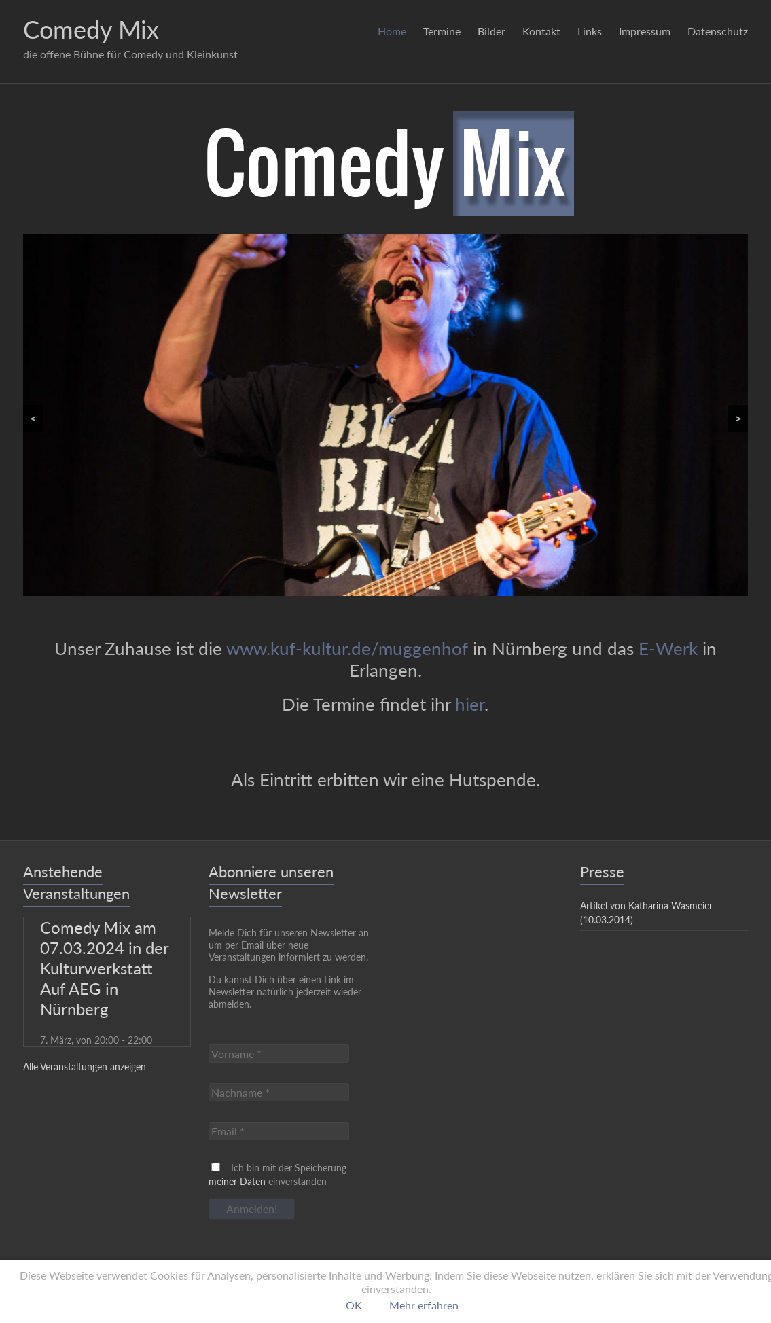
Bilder (491, 30)
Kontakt (541, 30)
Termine (442, 30)
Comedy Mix (91, 29)
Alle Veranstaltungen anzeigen (84, 1066)
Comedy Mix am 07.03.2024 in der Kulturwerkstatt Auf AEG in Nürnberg (104, 968)
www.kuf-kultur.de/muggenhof (347, 648)
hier (469, 704)
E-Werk (668, 648)
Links (589, 30)
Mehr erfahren (424, 1305)
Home (392, 30)
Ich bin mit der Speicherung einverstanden (277, 1174)
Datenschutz (717, 30)
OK (354, 1305)
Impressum (644, 30)
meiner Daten (237, 1181)
